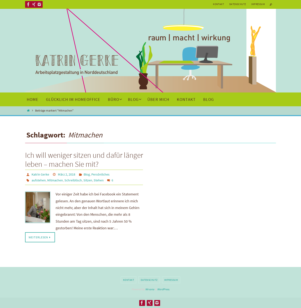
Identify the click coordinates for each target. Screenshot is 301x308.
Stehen (99, 180)
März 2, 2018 (66, 174)
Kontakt (218, 4)
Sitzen (87, 180)
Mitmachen (55, 180)
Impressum (258, 4)
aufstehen (39, 180)
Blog (87, 174)
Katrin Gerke (40, 174)
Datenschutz (237, 4)
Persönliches (100, 174)
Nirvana (149, 289)
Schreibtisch (73, 180)
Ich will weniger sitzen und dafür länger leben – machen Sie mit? (84, 159)
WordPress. (163, 289)
